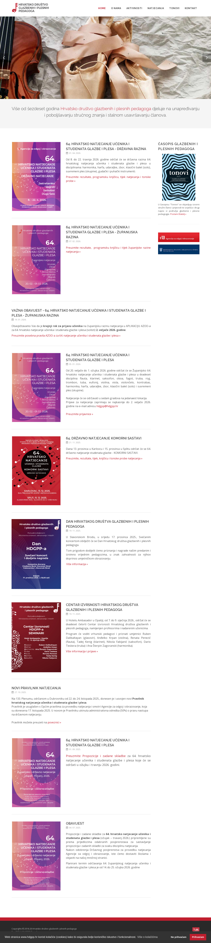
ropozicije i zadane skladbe (105, 756)
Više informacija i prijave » (82, 651)
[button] (4, 57)
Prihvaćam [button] (198, 937)
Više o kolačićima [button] (147, 937)
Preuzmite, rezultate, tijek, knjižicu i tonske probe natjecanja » (104, 458)
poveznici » (54, 722)
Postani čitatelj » (178, 214)
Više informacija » (77, 564)
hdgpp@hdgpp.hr (107, 406)
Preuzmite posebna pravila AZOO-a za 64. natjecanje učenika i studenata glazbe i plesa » (66, 335)
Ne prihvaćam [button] (178, 937)
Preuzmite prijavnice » (79, 414)
